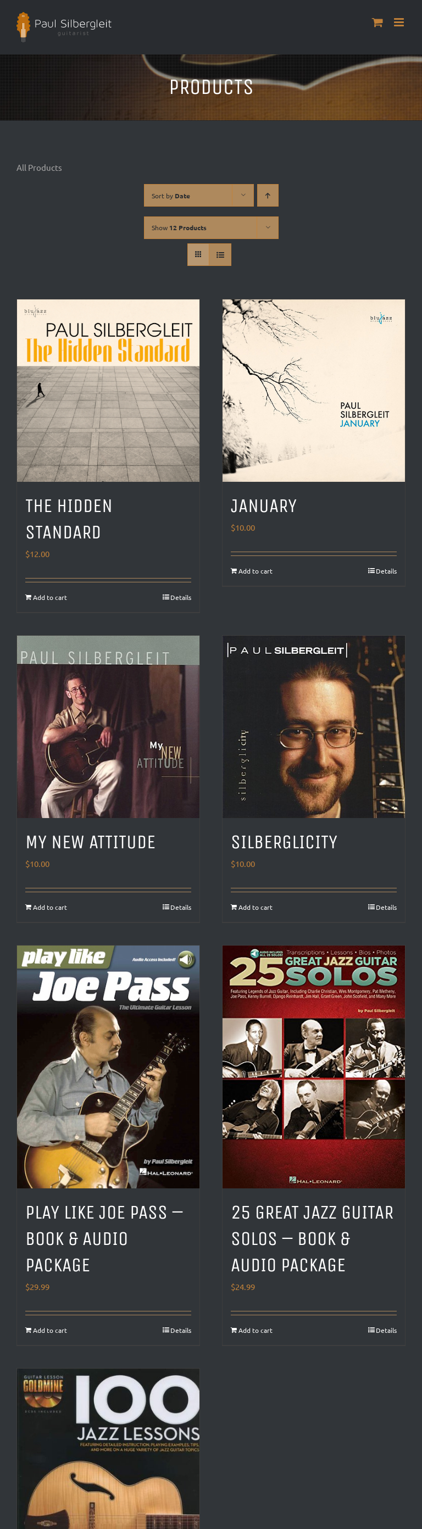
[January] (314, 390)
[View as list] (220, 254)
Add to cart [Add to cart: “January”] (255, 570)
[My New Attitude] (108, 727)
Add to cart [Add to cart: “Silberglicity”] (255, 907)
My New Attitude (90, 842)
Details (180, 597)
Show (179, 227)
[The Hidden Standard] (108, 390)
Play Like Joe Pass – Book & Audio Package (104, 1238)
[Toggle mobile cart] (377, 22)
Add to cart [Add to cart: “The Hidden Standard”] (50, 597)
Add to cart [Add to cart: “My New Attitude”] (50, 907)
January (264, 506)
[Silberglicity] (314, 727)
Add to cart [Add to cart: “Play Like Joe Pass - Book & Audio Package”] (50, 1330)
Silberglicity (284, 842)
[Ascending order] (268, 195)
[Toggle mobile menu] (400, 22)
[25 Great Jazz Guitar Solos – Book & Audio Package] (314, 1067)
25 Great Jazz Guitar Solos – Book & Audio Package (312, 1238)
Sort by (171, 195)
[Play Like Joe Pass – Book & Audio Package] (108, 1067)
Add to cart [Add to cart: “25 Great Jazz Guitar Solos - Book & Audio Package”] (255, 1330)
